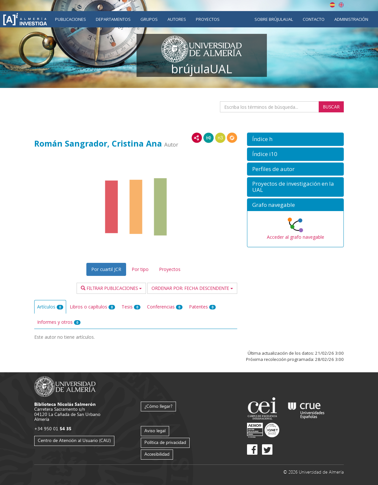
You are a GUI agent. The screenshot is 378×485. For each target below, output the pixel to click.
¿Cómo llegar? (158, 406)
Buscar (331, 107)
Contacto (314, 19)
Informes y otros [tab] (58, 322)
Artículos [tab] (50, 307)
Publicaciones (70, 19)
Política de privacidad (165, 442)
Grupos (149, 19)
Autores (176, 19)
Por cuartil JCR (106, 269)
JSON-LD (208, 138)
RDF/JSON (232, 138)
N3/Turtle (220, 138)
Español (332, 4)
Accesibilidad (156, 454)
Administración (351, 19)
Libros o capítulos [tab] (92, 307)
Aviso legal (155, 430)
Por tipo (140, 269)
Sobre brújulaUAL (273, 19)
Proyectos (208, 19)
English (341, 4)
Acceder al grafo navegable (295, 237)
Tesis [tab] (131, 307)
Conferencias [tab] (164, 307)
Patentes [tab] (202, 307)
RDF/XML (197, 138)
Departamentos (113, 19)
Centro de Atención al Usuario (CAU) (74, 440)
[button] (295, 139)
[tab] (295, 139)
